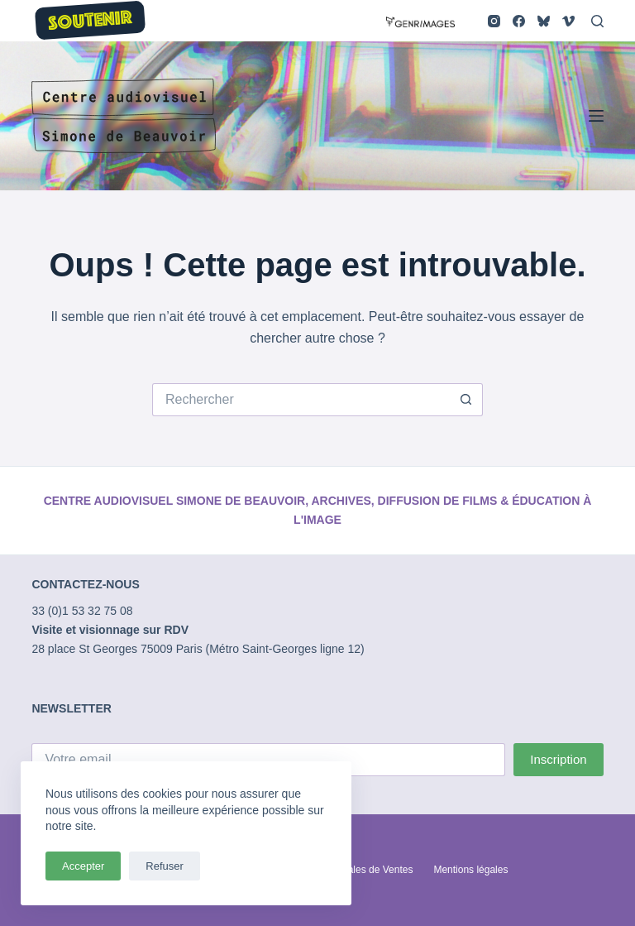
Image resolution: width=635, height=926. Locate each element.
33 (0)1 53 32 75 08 (81, 610)
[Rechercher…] (301, 399)
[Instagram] (494, 21)
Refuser (165, 866)
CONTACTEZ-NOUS (85, 584)
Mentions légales (470, 870)
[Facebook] (519, 21)
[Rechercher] (597, 21)
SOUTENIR (91, 21)
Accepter (83, 866)
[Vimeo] (568, 21)
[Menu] (596, 115)
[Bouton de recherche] (466, 399)
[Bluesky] (543, 21)
